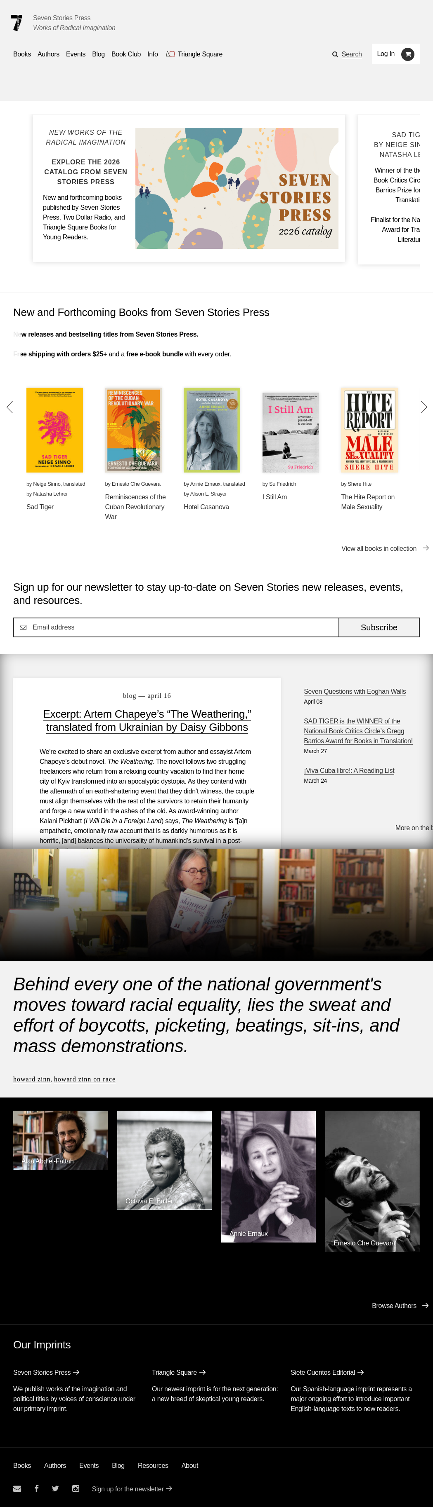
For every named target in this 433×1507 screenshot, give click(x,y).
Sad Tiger (40, 506)
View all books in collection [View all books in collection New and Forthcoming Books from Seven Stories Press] (378, 548)
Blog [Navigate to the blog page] (98, 54)
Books (22, 1465)
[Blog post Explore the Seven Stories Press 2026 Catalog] (86, 157)
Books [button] (22, 54)
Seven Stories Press (61, 17)
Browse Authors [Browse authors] (394, 1305)
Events (89, 1465)
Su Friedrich (282, 484)
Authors (55, 1465)
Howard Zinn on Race (85, 1079)
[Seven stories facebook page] (36, 1489)
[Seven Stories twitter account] (55, 1489)
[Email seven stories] (17, 1489)
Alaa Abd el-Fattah (47, 1161)
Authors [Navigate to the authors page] (48, 54)
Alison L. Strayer (208, 494)
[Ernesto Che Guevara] (372, 1249)
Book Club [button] (126, 54)
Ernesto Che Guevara (136, 484)
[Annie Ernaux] (268, 1240)
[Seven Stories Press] (16, 23)
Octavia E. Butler (149, 1201)
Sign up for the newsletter (128, 1489)
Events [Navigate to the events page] (75, 54)
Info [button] (152, 54)
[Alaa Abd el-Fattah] (60, 1167)
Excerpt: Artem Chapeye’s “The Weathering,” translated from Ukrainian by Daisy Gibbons (147, 720)
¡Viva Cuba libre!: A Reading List (349, 770)
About (190, 1465)
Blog (118, 1465)
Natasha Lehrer (50, 494)
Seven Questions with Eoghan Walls (355, 691)
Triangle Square (174, 1372)
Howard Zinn (32, 1079)
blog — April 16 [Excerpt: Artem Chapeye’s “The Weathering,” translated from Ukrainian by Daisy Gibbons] (147, 695)
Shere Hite (359, 484)
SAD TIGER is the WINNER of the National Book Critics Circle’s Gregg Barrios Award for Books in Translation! (358, 731)
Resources (153, 1465)
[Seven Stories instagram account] (75, 1489)
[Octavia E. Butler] (164, 1207)
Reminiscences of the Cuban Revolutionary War (135, 507)
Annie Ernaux (205, 484)
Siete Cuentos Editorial (323, 1372)
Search (352, 54)
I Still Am (275, 497)
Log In (386, 53)
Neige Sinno (46, 484)
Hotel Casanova (206, 506)
